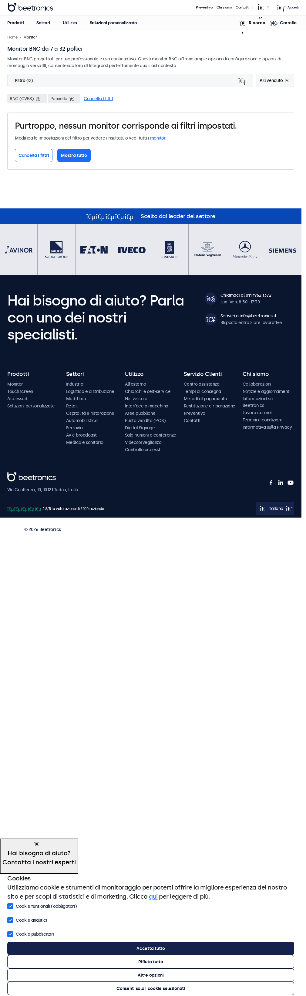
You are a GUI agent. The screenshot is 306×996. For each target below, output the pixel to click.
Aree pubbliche (140, 413)
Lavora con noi (257, 412)
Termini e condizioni (262, 420)
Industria (74, 384)
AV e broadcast (81, 435)
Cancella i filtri (98, 98)
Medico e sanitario (84, 442)
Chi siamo (224, 7)
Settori (43, 23)
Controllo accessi (142, 449)
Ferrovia (74, 428)
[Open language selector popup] (265, 8)
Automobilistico (82, 420)
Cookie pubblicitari (30, 933)
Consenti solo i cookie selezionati (150, 988)
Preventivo (204, 7)
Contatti (242, 7)
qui (153, 896)
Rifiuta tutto (150, 962)
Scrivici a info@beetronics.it (248, 316)
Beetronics (18, 476)
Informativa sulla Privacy (267, 427)
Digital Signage (140, 428)
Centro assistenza (202, 384)
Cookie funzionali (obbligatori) (42, 905)
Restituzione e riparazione (209, 406)
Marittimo (76, 399)
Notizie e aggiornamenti (267, 391)
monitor (158, 138)
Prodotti (15, 23)
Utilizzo (69, 23)
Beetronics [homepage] (30, 7)
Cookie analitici (27, 919)
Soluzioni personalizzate (113, 23)
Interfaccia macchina (146, 406)
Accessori (17, 399)
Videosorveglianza (143, 442)
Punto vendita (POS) (145, 420)
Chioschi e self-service (148, 391)
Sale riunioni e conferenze (150, 435)
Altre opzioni (150, 975)
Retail (72, 406)
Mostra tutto (74, 155)
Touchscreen (20, 391)
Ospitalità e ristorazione (90, 413)
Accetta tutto (150, 948)
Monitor (15, 384)
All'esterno (135, 384)
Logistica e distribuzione (90, 391)
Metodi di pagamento (205, 399)
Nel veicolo (136, 399)
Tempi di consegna (202, 391)
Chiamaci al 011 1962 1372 (245, 295)
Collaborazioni (257, 384)
